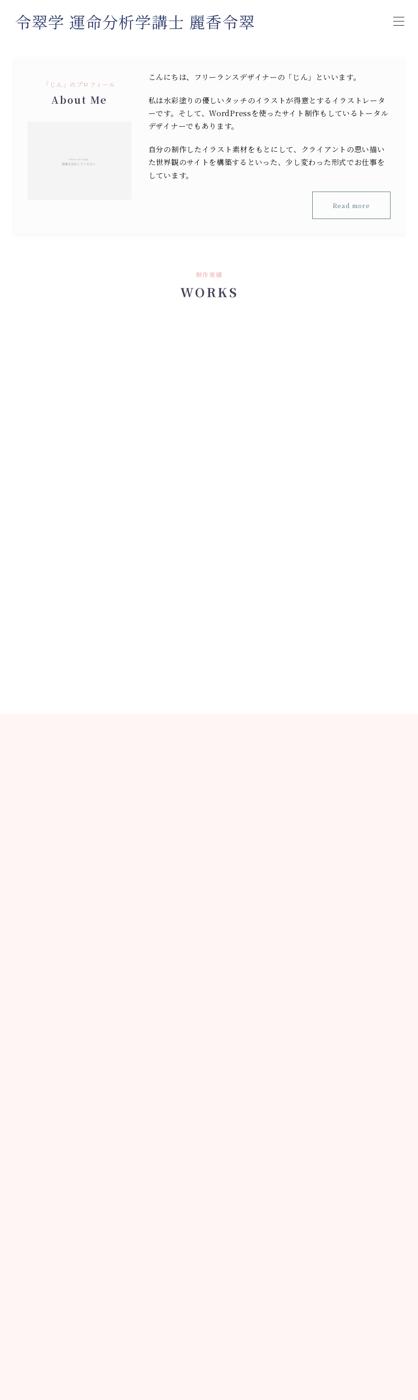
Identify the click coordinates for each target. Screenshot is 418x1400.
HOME (25, 1359)
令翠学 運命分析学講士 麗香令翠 (138, 21)
